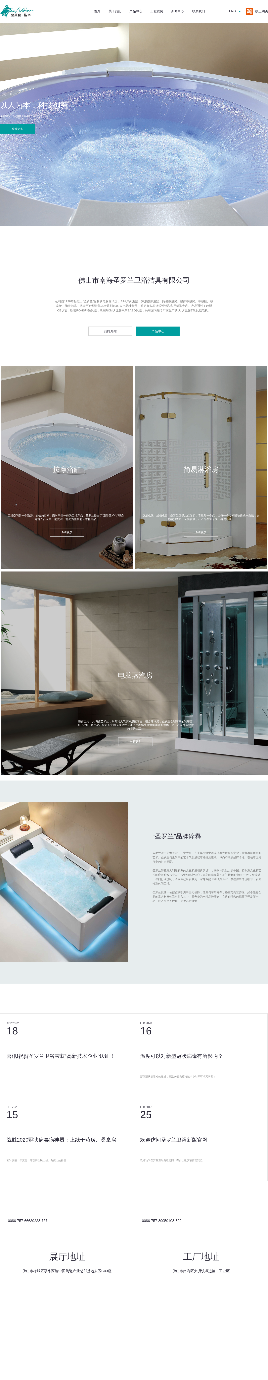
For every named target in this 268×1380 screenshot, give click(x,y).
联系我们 (198, 11)
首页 (97, 11)
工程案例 (156, 11)
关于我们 (115, 11)
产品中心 (135, 11)
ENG (232, 11)
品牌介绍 (110, 331)
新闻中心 (177, 11)
